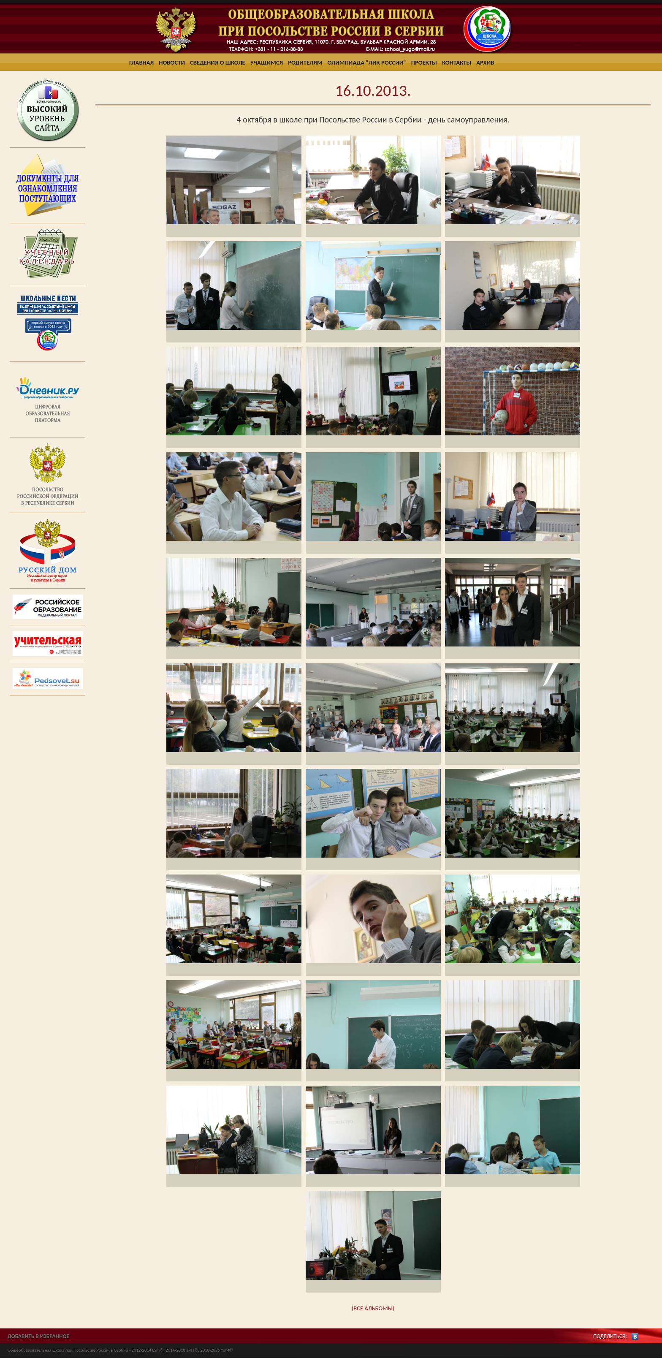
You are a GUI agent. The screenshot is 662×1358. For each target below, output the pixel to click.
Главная (141, 62)
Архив (485, 62)
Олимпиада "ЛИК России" (367, 62)
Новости (172, 62)
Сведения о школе (217, 62)
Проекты (424, 62)
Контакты (456, 62)
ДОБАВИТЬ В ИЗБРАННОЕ (38, 1336)
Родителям (305, 62)
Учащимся (266, 62)
